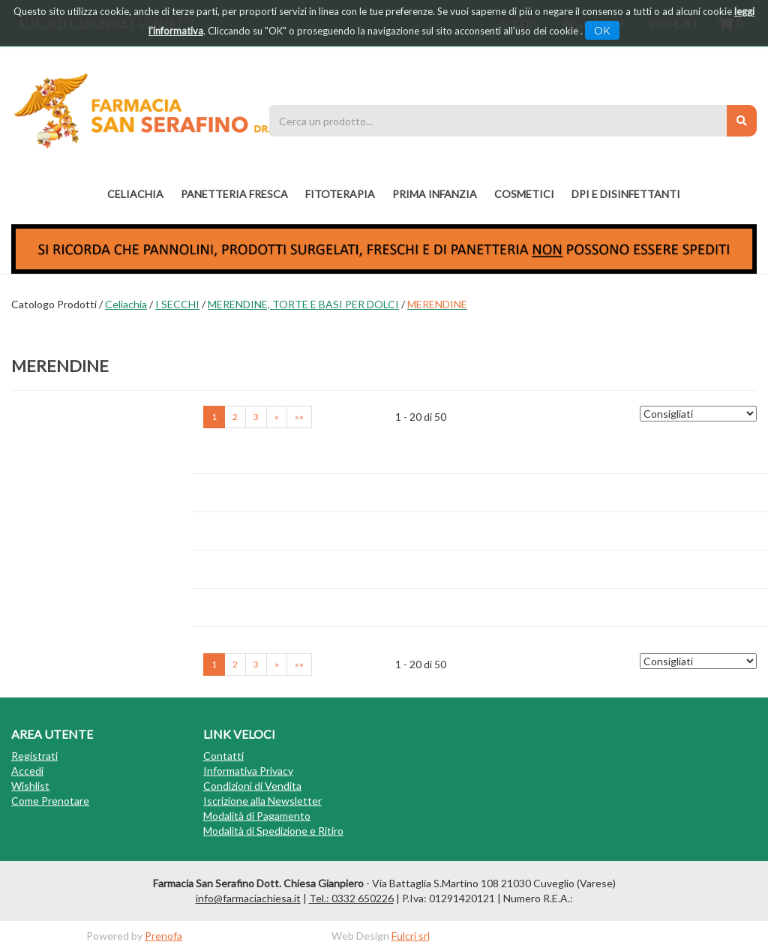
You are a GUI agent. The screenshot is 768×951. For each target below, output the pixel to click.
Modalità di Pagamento (256, 815)
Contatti (223, 755)
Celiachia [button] (135, 194)
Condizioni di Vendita (252, 785)
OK (602, 30)
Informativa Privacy (248, 770)
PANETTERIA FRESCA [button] (234, 194)
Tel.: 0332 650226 (351, 898)
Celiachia (126, 304)
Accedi (27, 770)
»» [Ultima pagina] (299, 416)
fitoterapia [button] (340, 194)
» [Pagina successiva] (276, 416)
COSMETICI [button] (524, 194)
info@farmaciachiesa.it (248, 898)
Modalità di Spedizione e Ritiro (273, 830)
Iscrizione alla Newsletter (262, 800)
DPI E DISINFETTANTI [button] (626, 194)
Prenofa (163, 935)
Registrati (34, 755)
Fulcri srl (411, 935)
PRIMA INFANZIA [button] (434, 194)
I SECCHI (177, 304)
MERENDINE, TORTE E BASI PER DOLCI (303, 304)
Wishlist (30, 785)
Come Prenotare (50, 800)
